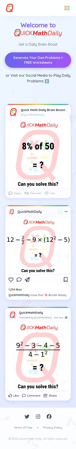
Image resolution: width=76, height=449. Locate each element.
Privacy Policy (52, 427)
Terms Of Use (23, 427)
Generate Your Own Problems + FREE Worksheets (38, 60)
